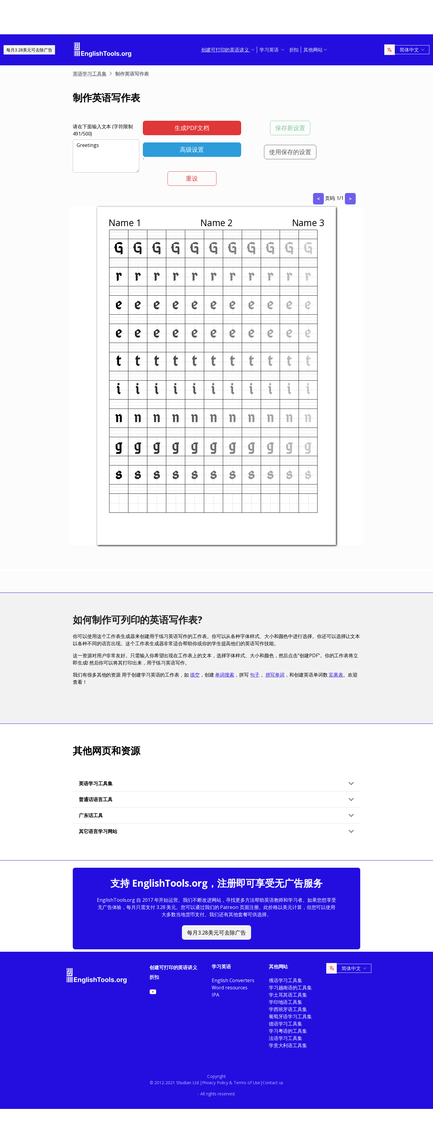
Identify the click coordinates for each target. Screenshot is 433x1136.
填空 (195, 674)
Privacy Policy (215, 1082)
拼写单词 (275, 674)
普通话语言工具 (95, 799)
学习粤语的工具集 (288, 1031)
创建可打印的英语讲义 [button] (225, 49)
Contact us (273, 1082)
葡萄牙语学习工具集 (290, 1016)
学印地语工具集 (285, 1002)
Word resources (229, 987)
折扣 (294, 49)
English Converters (233, 980)
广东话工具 (91, 815)
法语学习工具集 (285, 1038)
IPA (215, 994)
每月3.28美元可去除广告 (29, 50)
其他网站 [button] (313, 49)
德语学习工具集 (285, 1023)
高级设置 (192, 149)
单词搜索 (224, 674)
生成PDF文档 (191, 128)
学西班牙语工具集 (288, 1009)
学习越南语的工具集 (290, 987)
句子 (254, 674)
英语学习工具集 (89, 73)
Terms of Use (247, 1082)
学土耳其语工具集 (288, 994)
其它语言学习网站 (98, 831)
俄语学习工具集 (285, 980)
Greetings (106, 156)
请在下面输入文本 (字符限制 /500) (103, 130)
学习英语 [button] (269, 49)
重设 (192, 178)
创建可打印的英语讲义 (173, 967)
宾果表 (336, 674)
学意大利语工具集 (288, 1045)
